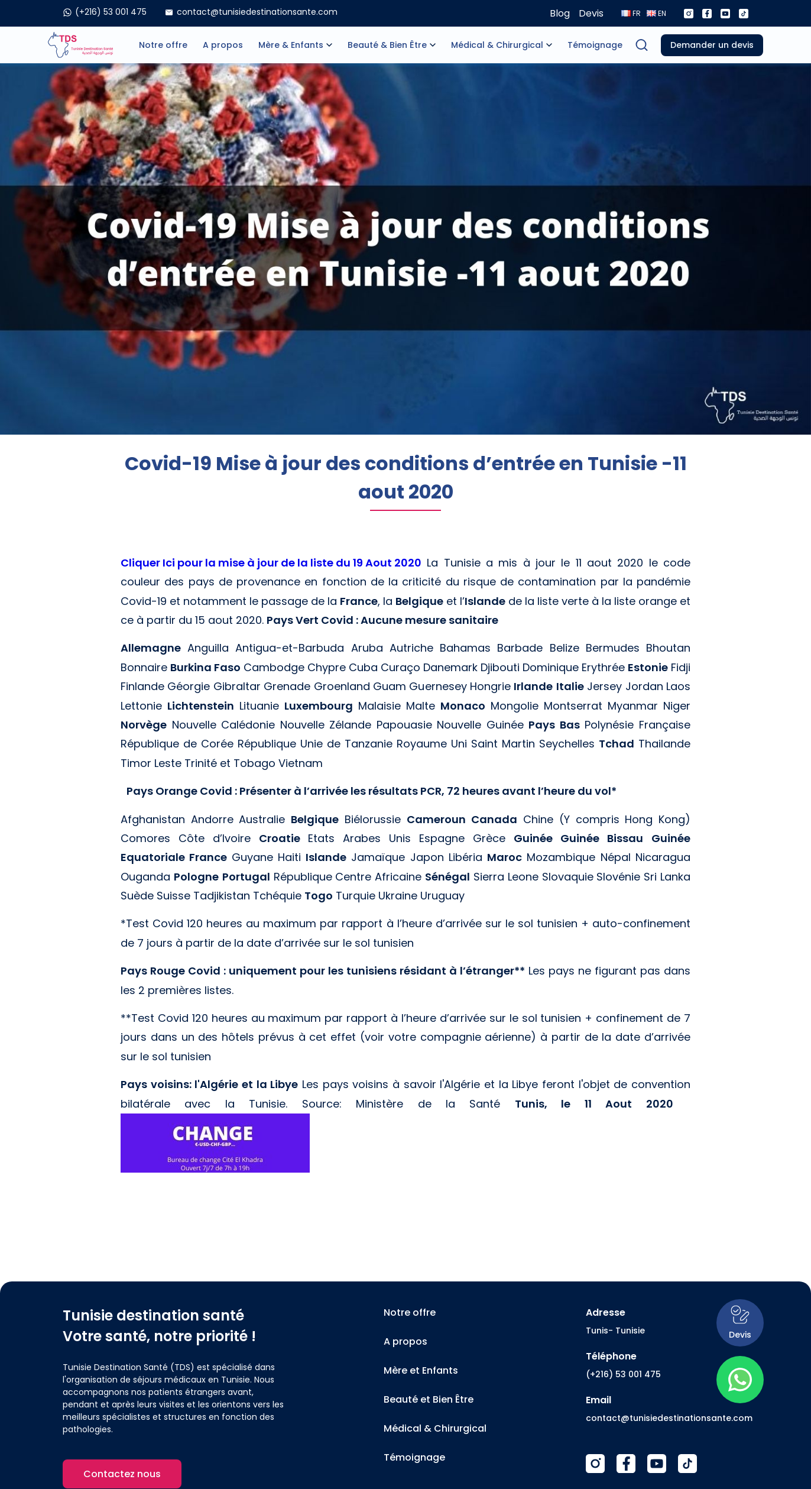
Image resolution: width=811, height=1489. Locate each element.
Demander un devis (712, 45)
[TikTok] (687, 1463)
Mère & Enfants (290, 45)
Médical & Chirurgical (497, 45)
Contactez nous (122, 1474)
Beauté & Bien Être (387, 45)
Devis (591, 13)
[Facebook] (707, 13)
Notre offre (163, 45)
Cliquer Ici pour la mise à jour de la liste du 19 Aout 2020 (271, 562)
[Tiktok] (743, 13)
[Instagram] (688, 13)
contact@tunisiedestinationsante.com (669, 1418)
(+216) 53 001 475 (623, 1374)
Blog (560, 13)
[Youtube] (725, 13)
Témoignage (594, 45)
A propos (223, 45)
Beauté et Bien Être (428, 1399)
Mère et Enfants (421, 1370)
